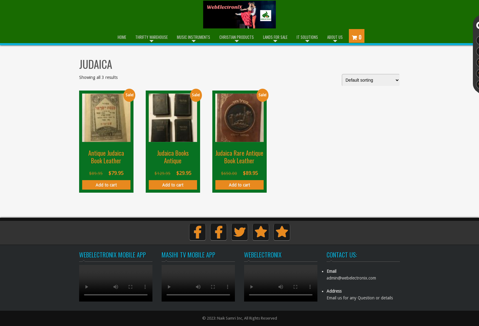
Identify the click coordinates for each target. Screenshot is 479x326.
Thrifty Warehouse (151, 37)
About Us (335, 37)
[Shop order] (371, 80)
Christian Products (236, 37)
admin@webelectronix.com (351, 278)
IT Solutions (307, 37)
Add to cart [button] (106, 185)
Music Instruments (193, 37)
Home (122, 37)
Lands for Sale (275, 37)
